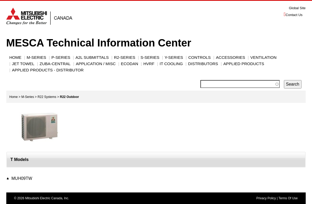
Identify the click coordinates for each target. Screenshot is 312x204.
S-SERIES (150, 57)
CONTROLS (199, 57)
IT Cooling (171, 63)
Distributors (203, 63)
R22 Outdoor (69, 97)
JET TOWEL (23, 63)
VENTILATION (263, 57)
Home (15, 57)
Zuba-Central (55, 63)
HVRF (148, 63)
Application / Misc (96, 63)
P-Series (60, 57)
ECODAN (129, 63)
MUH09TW (22, 178)
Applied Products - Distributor (48, 70)
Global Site (297, 8)
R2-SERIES (124, 57)
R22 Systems (47, 97)
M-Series (27, 97)
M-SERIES (36, 57)
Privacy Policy (266, 198)
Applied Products (243, 63)
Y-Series (174, 57)
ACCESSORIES (230, 57)
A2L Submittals (92, 57)
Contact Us (294, 15)
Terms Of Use (288, 198)
